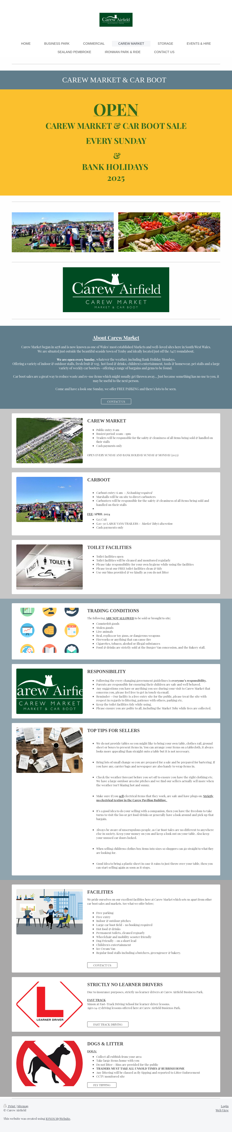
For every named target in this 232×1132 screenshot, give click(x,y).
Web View (222, 1110)
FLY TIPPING (101, 1085)
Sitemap (22, 1106)
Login (225, 1106)
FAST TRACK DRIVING (107, 1024)
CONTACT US (116, 401)
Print (9, 1106)
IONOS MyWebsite (58, 1118)
